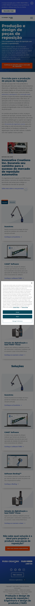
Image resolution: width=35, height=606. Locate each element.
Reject (17, 316)
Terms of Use (25, 307)
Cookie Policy (16, 307)
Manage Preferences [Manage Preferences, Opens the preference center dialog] (17, 321)
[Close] (32, 283)
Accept (17, 312)
